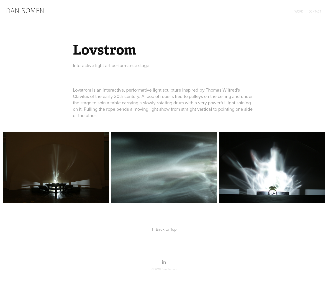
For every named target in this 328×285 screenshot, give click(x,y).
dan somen (25, 10)
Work (299, 11)
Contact (314, 11)
